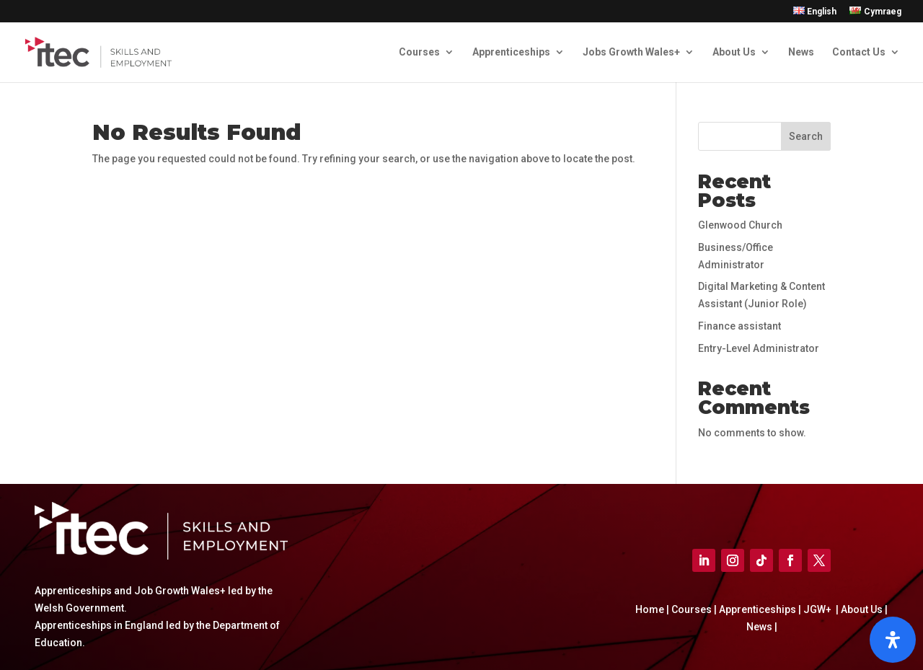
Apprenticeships (511, 52)
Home (650, 609)
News (801, 52)
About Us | (863, 609)
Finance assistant (739, 326)
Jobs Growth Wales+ (631, 52)
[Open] (893, 640)
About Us (734, 52)
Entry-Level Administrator (758, 348)
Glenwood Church (740, 225)
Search (806, 136)
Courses (419, 52)
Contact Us (859, 52)
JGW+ (818, 609)
